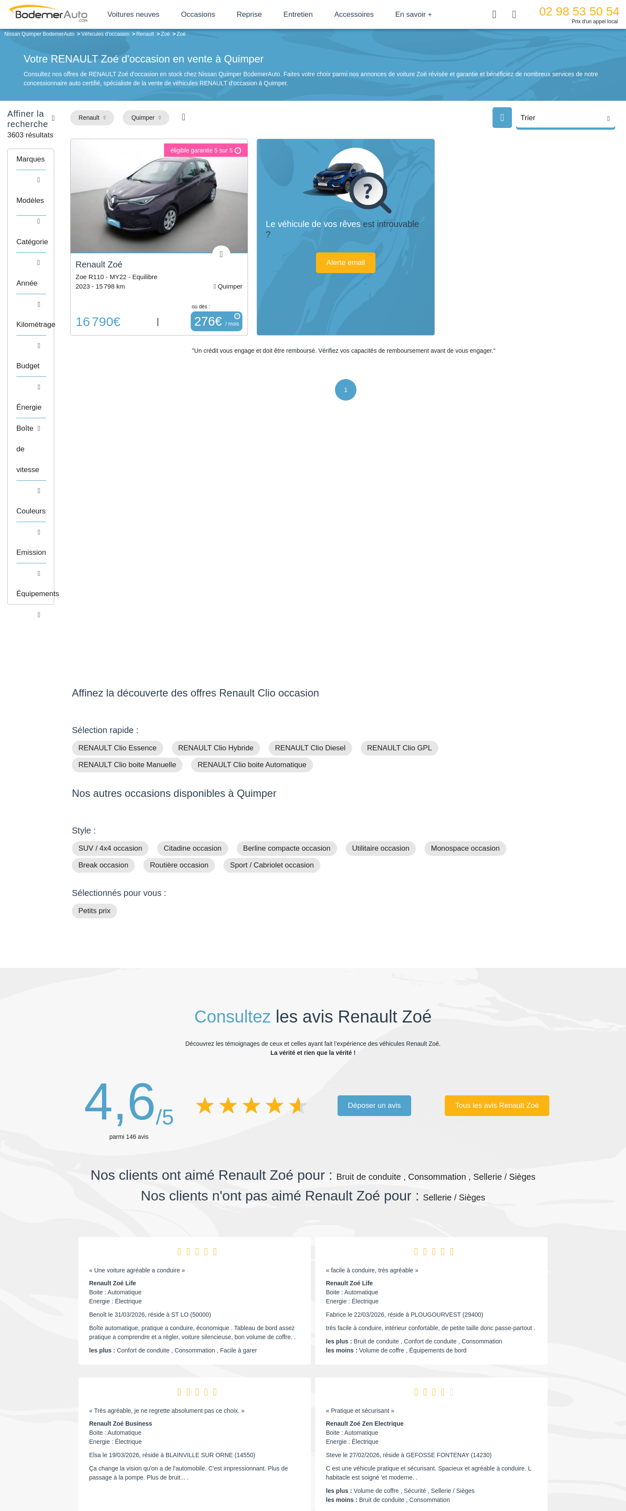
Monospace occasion (465, 613)
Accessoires (379, 14)
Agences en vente (483, 1449)
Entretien (323, 14)
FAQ (247, 1449)
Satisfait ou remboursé (489, 1396)
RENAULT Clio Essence (117, 513)
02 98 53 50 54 (579, 11)
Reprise (274, 14)
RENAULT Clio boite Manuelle (127, 529)
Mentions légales (374, 1475)
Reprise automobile (485, 1410)
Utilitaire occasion (380, 613)
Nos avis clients (97, 1415)
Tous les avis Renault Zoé (497, 870)
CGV (501, 1475)
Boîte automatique (374, 1410)
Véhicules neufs (371, 1436)
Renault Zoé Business (120, 1188)
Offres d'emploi (261, 1436)
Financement (258, 1423)
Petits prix (94, 676)
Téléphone (134, 1398)
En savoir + (438, 14)
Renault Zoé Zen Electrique (364, 1188)
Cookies (410, 1475)
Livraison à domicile (485, 1423)
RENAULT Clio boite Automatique (252, 529)
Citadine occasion (192, 613)
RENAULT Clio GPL (399, 513)
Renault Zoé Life (112, 1048)
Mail (87, 1398)
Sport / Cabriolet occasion (272, 630)
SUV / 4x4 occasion (110, 613)
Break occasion (103, 630)
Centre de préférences (319, 1475)
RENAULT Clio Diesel (310, 513)
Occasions (223, 14)
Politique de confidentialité (457, 1475)
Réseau (251, 1410)
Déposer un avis (374, 870)
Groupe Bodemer (264, 1396)
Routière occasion (179, 630)
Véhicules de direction (379, 1423)
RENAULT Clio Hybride (216, 513)
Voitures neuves (158, 14)
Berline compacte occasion (287, 613)
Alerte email (387, 262)
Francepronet (158, 1475)
